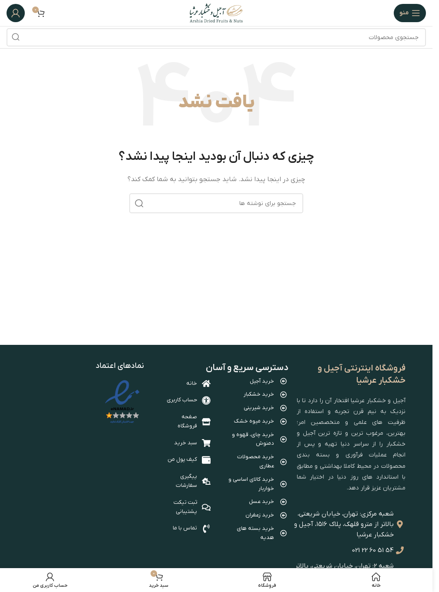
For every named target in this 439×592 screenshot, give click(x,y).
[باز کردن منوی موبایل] (409, 13)
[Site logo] (216, 13)
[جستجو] (216, 37)
